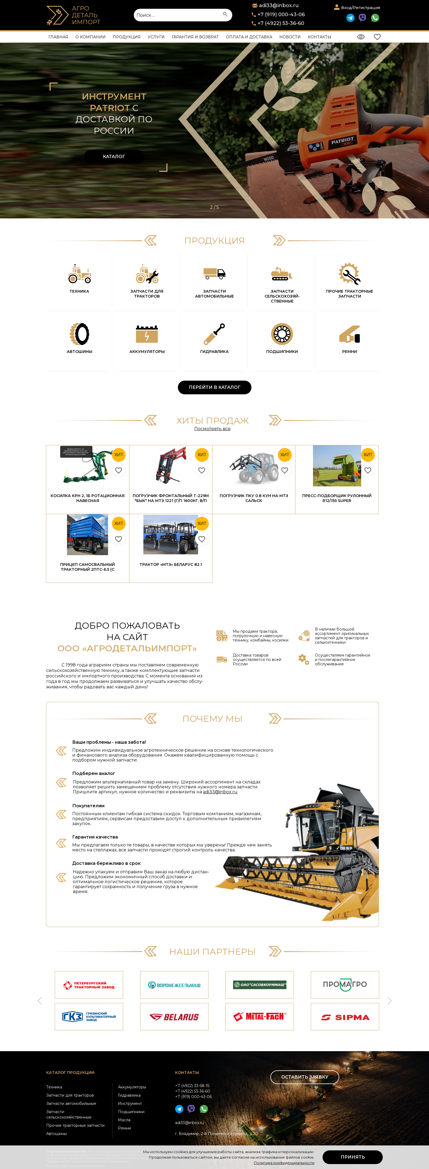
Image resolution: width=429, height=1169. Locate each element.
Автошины (56, 1133)
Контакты (319, 37)
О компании (91, 37)
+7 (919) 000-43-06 (281, 15)
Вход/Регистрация (360, 7)
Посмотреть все (212, 428)
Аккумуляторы (132, 1087)
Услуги (156, 37)
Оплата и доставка (249, 37)
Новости (290, 37)
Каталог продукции (70, 1072)
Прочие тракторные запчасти (75, 1125)
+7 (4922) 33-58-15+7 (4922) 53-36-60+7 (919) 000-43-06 (193, 1091)
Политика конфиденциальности (284, 1163)
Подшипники (131, 1111)
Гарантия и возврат (195, 37)
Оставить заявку (304, 1077)
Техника (54, 1087)
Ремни (124, 1128)
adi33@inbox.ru (220, 791)
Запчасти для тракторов (70, 1095)
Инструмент (130, 1103)
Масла (124, 1119)
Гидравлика (129, 1095)
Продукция (127, 37)
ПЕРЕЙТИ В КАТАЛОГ (214, 387)
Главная (58, 37)
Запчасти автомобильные (71, 1103)
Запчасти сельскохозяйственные (69, 1114)
